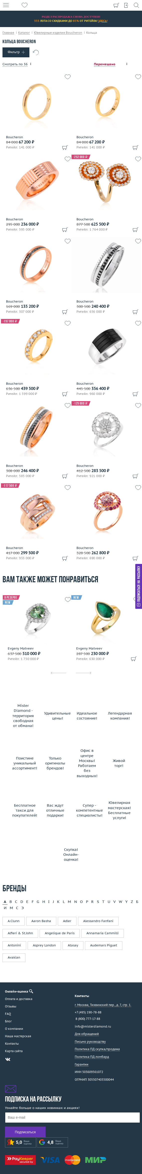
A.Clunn (13, 921)
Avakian (14, 957)
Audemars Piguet (103, 945)
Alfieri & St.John (20, 933)
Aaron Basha (41, 921)
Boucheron (14, 137)
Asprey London (44, 945)
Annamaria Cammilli (102, 933)
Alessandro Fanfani (98, 921)
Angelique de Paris (59, 933)
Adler (67, 921)
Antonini (14, 945)
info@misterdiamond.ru (93, 1026)
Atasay (73, 945)
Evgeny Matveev (21, 649)
